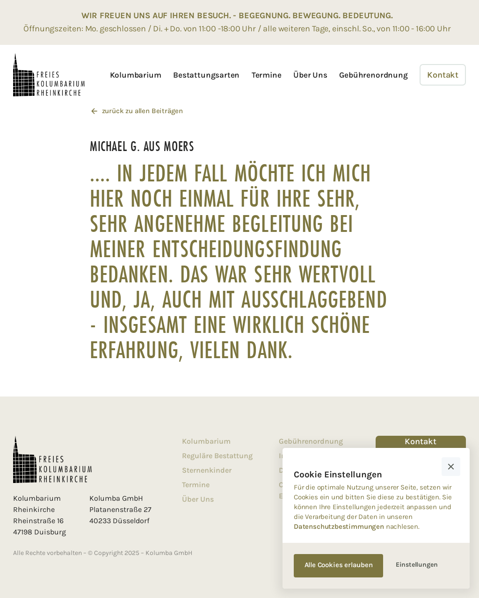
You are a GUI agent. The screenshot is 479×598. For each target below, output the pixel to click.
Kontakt (442, 75)
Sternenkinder (207, 470)
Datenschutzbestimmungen (339, 526)
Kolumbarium (135, 74)
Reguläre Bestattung (217, 455)
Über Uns (310, 74)
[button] (451, 466)
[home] (49, 74)
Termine (267, 74)
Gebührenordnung (373, 74)
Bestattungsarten (206, 74)
